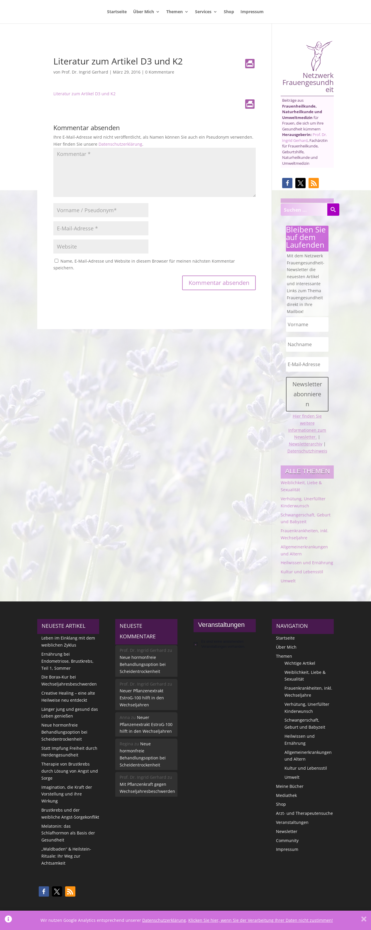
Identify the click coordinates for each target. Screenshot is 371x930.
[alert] (224, 644)
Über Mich (143, 12)
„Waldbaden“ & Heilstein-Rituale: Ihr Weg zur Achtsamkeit (66, 856)
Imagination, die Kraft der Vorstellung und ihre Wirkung (66, 794)
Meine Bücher (290, 786)
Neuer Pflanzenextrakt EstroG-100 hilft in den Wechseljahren (142, 698)
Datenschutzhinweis (307, 451)
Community (287, 840)
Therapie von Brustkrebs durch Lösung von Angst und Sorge (69, 771)
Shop (229, 12)
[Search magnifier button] (333, 209)
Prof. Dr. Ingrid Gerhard (85, 72)
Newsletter (286, 831)
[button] (287, 183)
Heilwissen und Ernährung (307, 562)
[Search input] (304, 209)
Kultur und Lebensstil (302, 571)
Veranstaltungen (292, 822)
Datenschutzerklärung (120, 144)
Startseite (117, 12)
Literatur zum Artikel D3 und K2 (84, 93)
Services (203, 12)
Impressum (252, 12)
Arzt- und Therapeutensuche (304, 813)
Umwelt (288, 581)
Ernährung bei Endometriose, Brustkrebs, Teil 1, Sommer (67, 661)
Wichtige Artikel (299, 663)
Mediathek (286, 795)
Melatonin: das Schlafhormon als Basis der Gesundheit (68, 833)
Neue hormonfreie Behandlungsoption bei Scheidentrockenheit (64, 732)
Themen (174, 12)
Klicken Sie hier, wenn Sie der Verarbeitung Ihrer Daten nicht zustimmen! (260, 920)
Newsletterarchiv (305, 444)
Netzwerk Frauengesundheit (308, 66)
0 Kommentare (159, 72)
